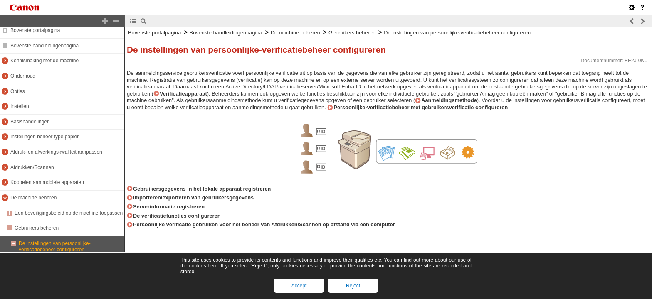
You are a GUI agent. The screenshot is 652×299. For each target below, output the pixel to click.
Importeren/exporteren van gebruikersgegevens (193, 197)
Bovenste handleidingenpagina (44, 46)
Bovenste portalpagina (35, 30)
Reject (353, 286)
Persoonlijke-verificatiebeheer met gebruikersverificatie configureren (420, 107)
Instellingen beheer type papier (44, 137)
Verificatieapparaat (183, 94)
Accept (299, 286)
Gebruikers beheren (37, 228)
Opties (17, 91)
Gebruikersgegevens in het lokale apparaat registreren (202, 189)
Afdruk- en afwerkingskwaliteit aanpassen (56, 152)
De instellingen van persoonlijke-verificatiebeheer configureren (55, 246)
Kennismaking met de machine (44, 61)
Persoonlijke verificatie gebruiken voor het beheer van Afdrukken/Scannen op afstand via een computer (264, 224)
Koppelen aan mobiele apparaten (47, 182)
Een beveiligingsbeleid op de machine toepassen (69, 213)
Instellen (19, 106)
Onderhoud (22, 76)
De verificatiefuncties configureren (177, 216)
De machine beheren (33, 198)
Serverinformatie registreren (169, 206)
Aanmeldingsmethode (449, 100)
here (212, 266)
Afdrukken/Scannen (32, 167)
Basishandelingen (30, 122)
